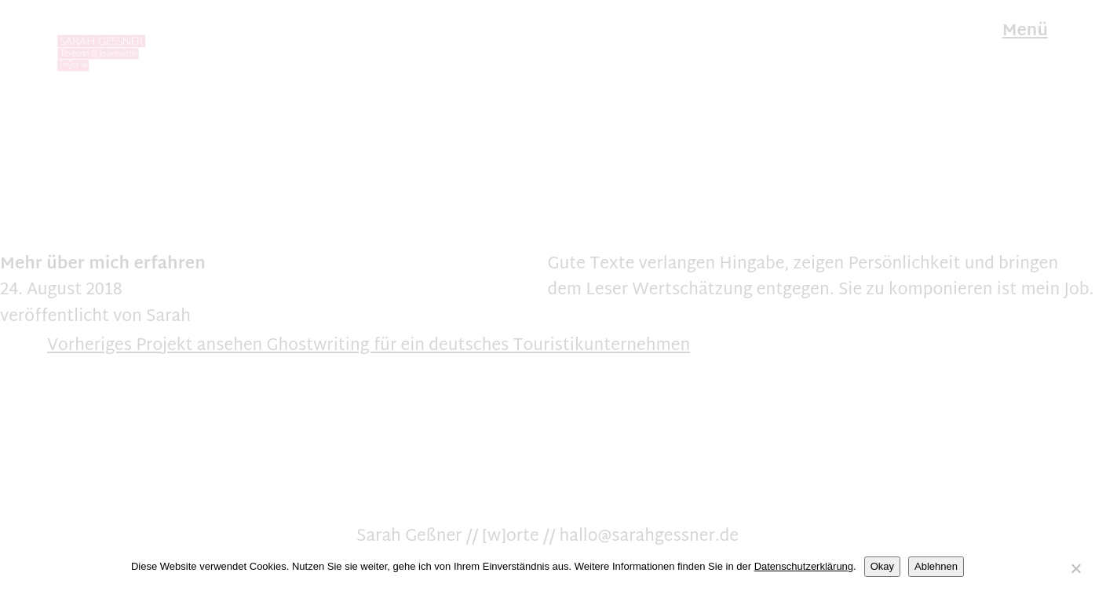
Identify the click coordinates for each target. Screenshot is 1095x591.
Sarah (168, 317)
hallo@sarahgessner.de (649, 537)
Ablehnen (936, 566)
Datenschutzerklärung (803, 566)
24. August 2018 (61, 290)
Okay (882, 566)
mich (109, 264)
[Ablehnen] (1075, 568)
